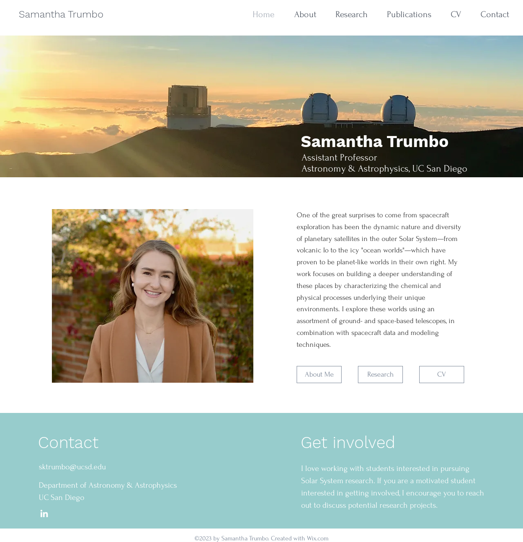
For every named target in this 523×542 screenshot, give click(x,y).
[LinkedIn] (44, 513)
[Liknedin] (300, 187)
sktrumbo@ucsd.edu (72, 466)
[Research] (380, 374)
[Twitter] (317, 187)
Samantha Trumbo (61, 14)
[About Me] (319, 374)
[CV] (441, 374)
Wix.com (318, 538)
